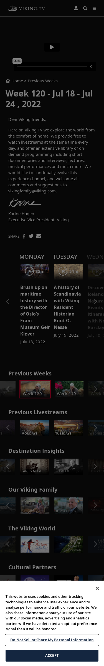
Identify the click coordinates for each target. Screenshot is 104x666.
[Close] (97, 594)
